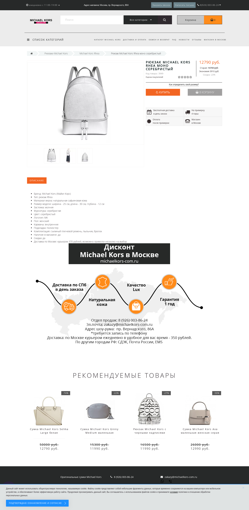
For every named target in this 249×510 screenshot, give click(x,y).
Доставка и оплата (132, 39)
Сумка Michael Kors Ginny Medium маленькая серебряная (99, 432)
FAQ (173, 39)
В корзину (205, 92)
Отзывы (196, 39)
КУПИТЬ (164, 92)
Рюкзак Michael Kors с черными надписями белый (149, 432)
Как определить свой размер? (184, 84)
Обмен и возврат (157, 39)
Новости (183, 39)
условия (174, 492)
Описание (37, 180)
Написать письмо (184, 5)
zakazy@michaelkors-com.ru (181, 477)
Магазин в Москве (215, 39)
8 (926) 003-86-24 (123, 477)
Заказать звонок (161, 5)
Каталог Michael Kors (104, 39)
